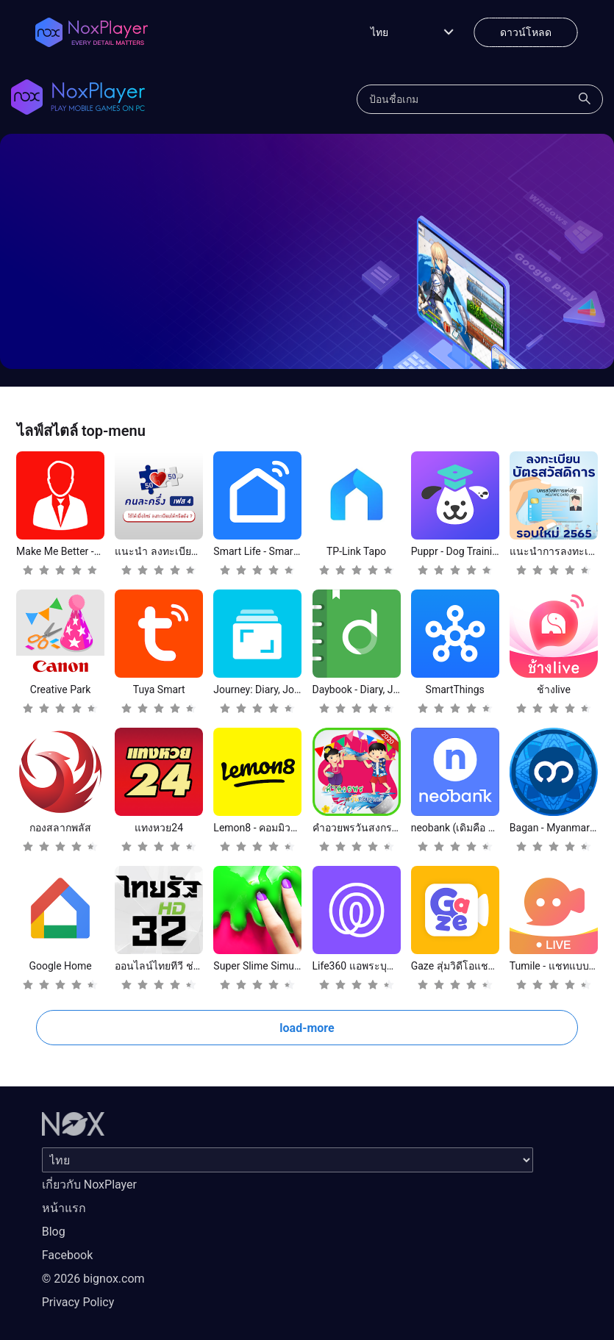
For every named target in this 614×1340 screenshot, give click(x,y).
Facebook (67, 1255)
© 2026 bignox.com (93, 1279)
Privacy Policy (78, 1302)
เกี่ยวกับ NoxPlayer (89, 1185)
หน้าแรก (64, 1208)
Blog (53, 1232)
